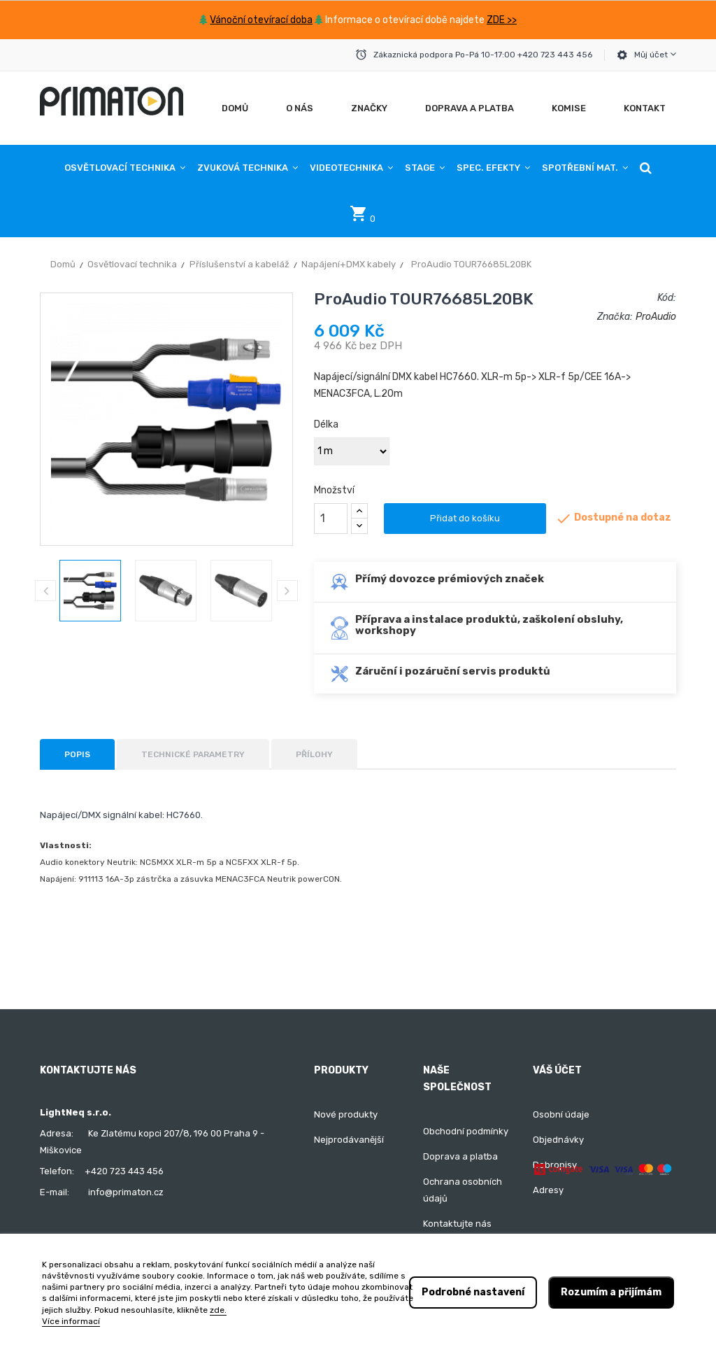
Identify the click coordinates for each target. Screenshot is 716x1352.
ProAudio (656, 317)
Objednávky (558, 1139)
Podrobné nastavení (473, 1292)
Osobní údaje (561, 1114)
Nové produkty (346, 1114)
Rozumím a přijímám (611, 1292)
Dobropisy (555, 1165)
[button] (645, 168)
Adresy (548, 1190)
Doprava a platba (460, 1156)
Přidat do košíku (465, 518)
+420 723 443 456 (124, 1171)
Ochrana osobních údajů (462, 1190)
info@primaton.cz (126, 1192)
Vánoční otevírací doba (261, 20)
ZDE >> (502, 20)
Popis (77, 754)
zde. (218, 1310)
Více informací (71, 1321)
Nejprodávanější (349, 1139)
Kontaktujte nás (457, 1223)
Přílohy (314, 754)
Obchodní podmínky (465, 1131)
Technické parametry (193, 754)
